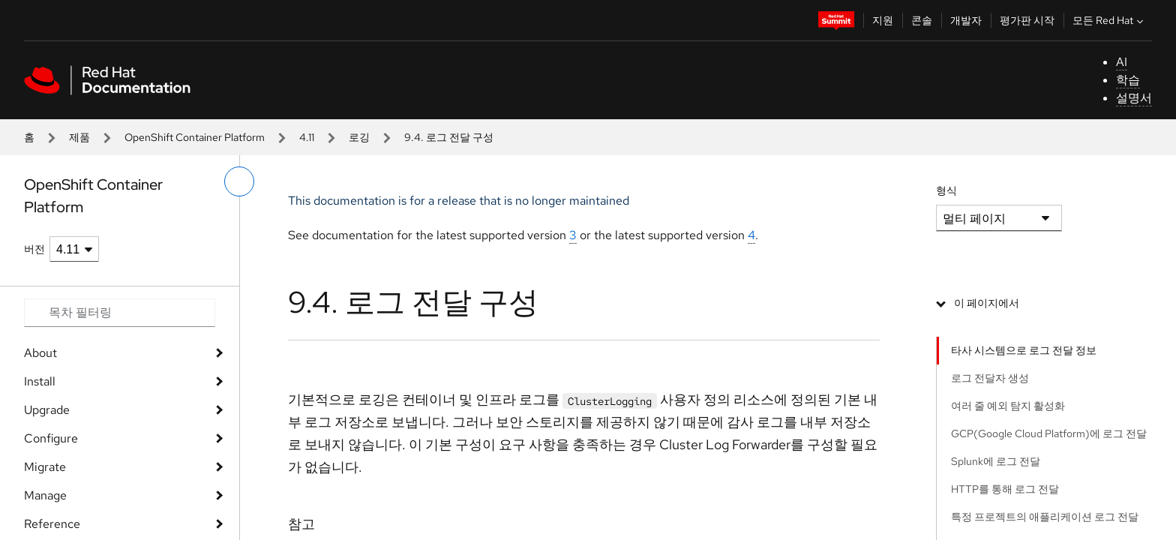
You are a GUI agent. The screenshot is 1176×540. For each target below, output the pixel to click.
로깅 (359, 137)
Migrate (45, 467)
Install (40, 381)
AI (1121, 62)
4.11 (306, 137)
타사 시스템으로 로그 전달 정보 (1023, 350)
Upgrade (47, 410)
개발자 (966, 20)
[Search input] (119, 312)
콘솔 (921, 20)
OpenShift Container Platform (194, 137)
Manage (45, 495)
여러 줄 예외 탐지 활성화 (1008, 405)
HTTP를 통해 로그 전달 (1005, 489)
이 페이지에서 (986, 303)
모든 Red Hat (1109, 20)
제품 (79, 137)
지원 (882, 20)
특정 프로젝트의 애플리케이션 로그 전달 (1044, 517)
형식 (946, 190)
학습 (1128, 80)
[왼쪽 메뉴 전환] (239, 181)
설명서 (1134, 98)
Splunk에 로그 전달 (995, 461)
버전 (34, 249)
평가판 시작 (1027, 20)
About (40, 353)
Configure (51, 438)
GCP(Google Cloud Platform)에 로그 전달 (1049, 433)
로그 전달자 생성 (990, 378)
